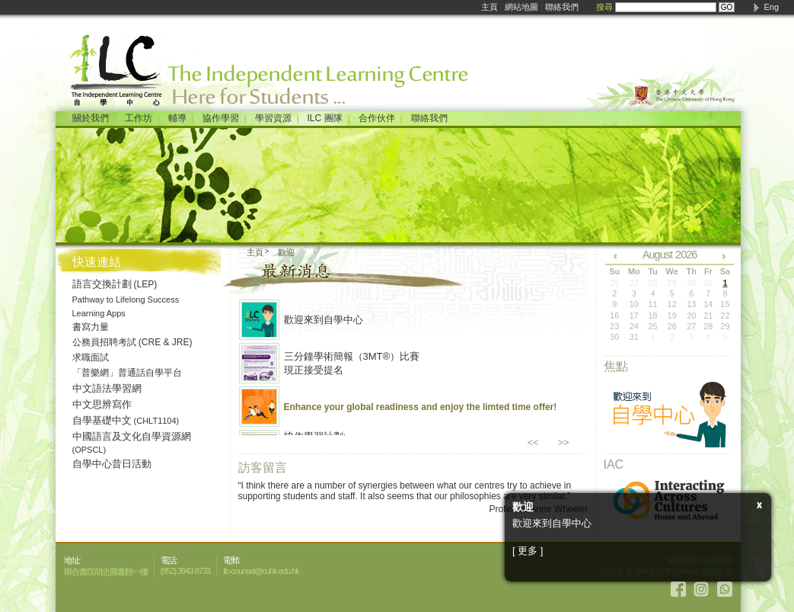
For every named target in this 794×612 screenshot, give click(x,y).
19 (672, 315)
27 (691, 326)
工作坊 (138, 118)
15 (724, 304)
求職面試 (90, 357)
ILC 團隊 (325, 118)
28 (708, 326)
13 (691, 304)
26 (672, 326)
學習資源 (273, 118)
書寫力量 (90, 327)
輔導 (177, 118)
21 (708, 315)
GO (727, 7)
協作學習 (220, 118)
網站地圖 (521, 6)
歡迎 (286, 252)
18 (653, 315)
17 (634, 315)
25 (653, 326)
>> (563, 442)
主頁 (489, 6)
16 (614, 315)
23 (614, 326)
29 (724, 326)
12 (672, 304)
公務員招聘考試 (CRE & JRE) (132, 342)
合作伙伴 (377, 118)
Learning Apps (99, 313)
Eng (771, 6)
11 (653, 304)
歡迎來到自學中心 (323, 319)
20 (691, 315)
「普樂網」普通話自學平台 (127, 372)
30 (614, 336)
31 (634, 336)
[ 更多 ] (527, 550)
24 (634, 326)
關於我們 (90, 118)
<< (533, 442)
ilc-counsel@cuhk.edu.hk (260, 570)
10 (634, 304)
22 (724, 315)
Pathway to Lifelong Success (126, 299)
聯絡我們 (562, 6)
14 (708, 304)
